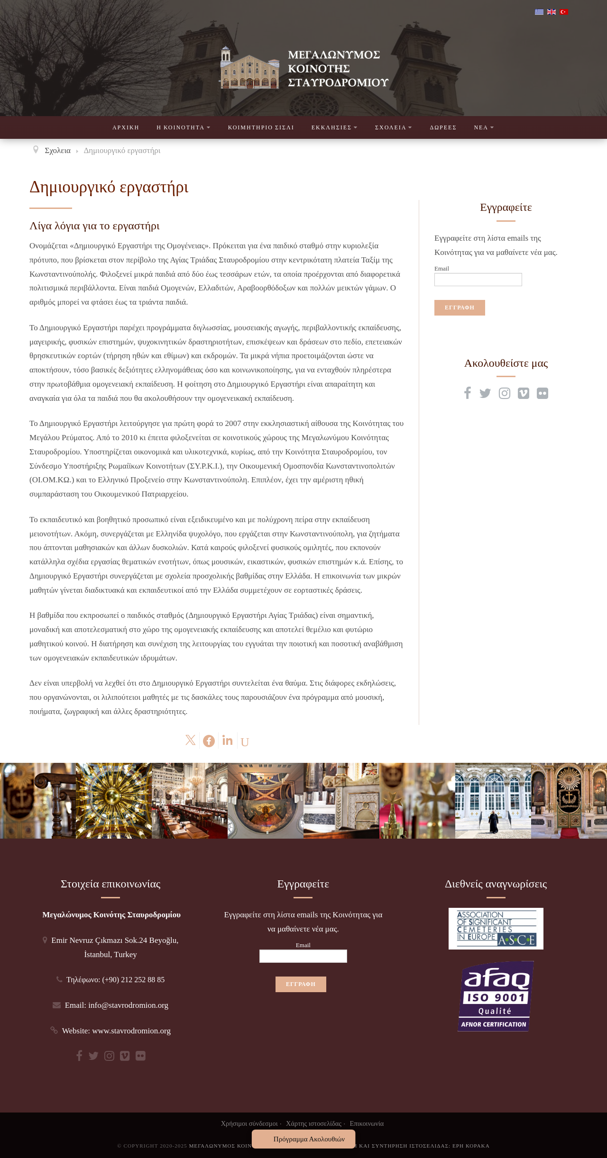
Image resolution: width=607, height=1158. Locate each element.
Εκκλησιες (335, 127)
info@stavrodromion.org (128, 1005)
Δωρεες (443, 127)
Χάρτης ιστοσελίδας (313, 1123)
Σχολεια (394, 127)
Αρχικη (125, 127)
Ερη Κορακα (471, 1146)
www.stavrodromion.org (131, 1030)
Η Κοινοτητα (183, 127)
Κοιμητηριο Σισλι (261, 127)
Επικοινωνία (367, 1123)
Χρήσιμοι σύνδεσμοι (249, 1123)
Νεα (484, 127)
